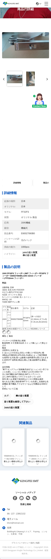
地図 (38, 543)
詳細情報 (17, 183)
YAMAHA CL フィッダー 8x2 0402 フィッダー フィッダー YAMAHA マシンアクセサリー (13, 457)
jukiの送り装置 (11, 407)
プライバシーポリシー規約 (22, 543)
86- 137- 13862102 (16, 514)
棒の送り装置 (22, 396)
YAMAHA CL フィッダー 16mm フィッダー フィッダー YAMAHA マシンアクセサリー (37, 457)
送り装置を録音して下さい (17, 401)
